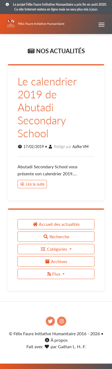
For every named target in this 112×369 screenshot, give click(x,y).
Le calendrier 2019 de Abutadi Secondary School (47, 107)
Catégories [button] (54, 248)
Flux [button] (54, 273)
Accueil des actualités (56, 224)
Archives (56, 261)
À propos (56, 340)
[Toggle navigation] (101, 24)
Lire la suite (32, 184)
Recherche (56, 236)
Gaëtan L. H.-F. (72, 346)
